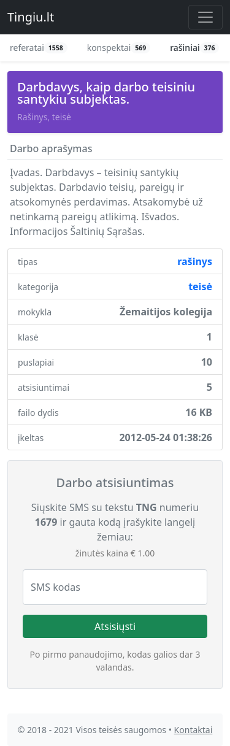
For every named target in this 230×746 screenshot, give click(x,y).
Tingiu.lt (30, 17)
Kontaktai (193, 730)
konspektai (118, 47)
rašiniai (194, 47)
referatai (38, 47)
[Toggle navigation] (205, 17)
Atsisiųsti (115, 626)
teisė (200, 286)
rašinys (194, 261)
